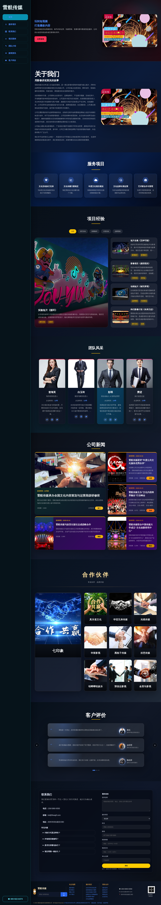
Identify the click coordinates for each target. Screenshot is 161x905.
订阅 (64, 894)
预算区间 (105, 848)
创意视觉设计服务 (91, 890)
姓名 (103, 823)
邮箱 (103, 831)
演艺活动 (83, 231)
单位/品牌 (105, 856)
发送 (126, 866)
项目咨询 (105, 887)
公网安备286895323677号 (83, 902)
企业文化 (105, 896)
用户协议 (99, 902)
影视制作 (94, 231)
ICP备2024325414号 (69, 902)
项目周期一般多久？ (52, 851)
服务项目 (71, 887)
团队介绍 (71, 892)
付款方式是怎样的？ (52, 833)
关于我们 (71, 894)
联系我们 (71, 890)
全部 (72, 231)
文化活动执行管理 (91, 892)
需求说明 (105, 797)
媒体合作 (105, 890)
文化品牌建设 (90, 899)
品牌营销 (118, 231)
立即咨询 (40, 39)
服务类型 (105, 814)
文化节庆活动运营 (91, 887)
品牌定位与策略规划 (92, 894)
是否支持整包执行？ (52, 845)
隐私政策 (93, 902)
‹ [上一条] (36, 745)
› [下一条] (154, 745)
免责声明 (105, 902)
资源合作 (105, 892)
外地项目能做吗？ (52, 839)
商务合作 (105, 894)
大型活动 (106, 231)
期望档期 (105, 839)
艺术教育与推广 (90, 896)
